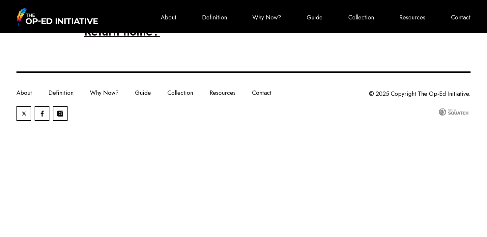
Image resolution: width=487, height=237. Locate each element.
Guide (315, 17)
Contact (461, 17)
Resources (412, 17)
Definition (214, 17)
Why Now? (266, 17)
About (168, 17)
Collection (361, 17)
